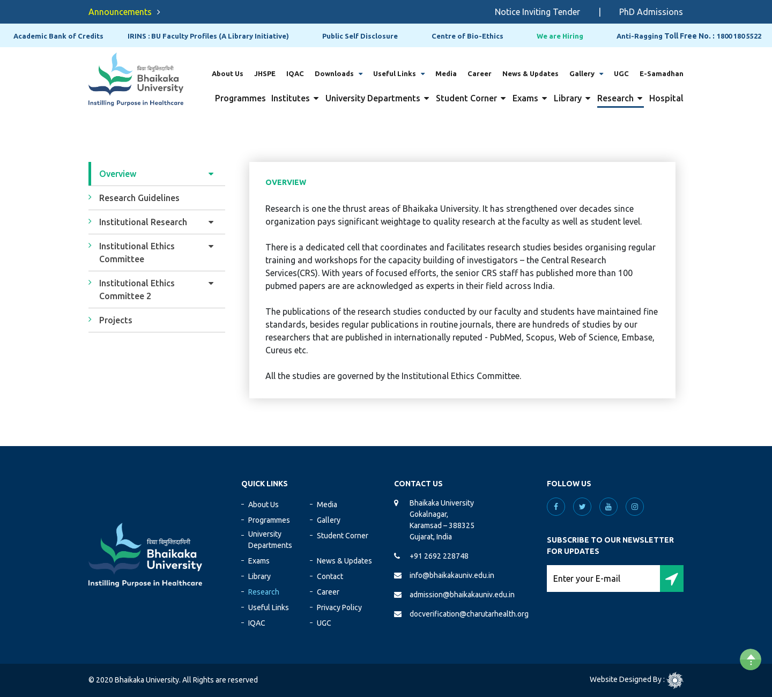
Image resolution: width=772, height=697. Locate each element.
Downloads (334, 73)
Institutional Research (143, 222)
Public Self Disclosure (360, 36)
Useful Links (394, 73)
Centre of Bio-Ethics (467, 36)
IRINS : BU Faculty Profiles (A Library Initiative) (208, 36)
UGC (621, 73)
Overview (117, 174)
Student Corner (466, 98)
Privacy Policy (339, 607)
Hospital (666, 98)
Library (568, 98)
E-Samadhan (662, 73)
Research (615, 98)
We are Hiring (560, 36)
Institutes (290, 98)
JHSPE (265, 73)
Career (479, 73)
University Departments (372, 98)
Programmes (240, 98)
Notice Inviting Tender (546, 12)
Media (446, 73)
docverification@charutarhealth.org (469, 614)
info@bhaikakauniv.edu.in (452, 575)
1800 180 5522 (739, 36)
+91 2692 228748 (439, 556)
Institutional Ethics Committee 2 (137, 289)
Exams (525, 98)
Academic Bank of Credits (58, 36)
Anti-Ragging (640, 36)
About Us (227, 73)
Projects (115, 320)
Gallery (582, 73)
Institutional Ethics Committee (137, 252)
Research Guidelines (139, 198)
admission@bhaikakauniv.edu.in (462, 594)
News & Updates (530, 73)
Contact (330, 576)
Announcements (120, 12)
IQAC (295, 73)
